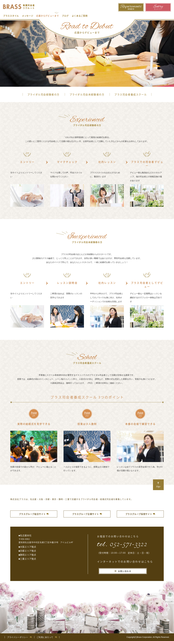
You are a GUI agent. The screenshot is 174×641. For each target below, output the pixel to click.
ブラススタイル (11, 15)
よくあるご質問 (80, 15)
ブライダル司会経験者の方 (43, 94)
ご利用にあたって (45, 637)
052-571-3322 (128, 544)
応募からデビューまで (47, 15)
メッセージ (27, 15)
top (158, 486)
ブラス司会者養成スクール (130, 94)
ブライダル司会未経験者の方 (87, 94)
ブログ (65, 15)
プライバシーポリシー (17, 637)
